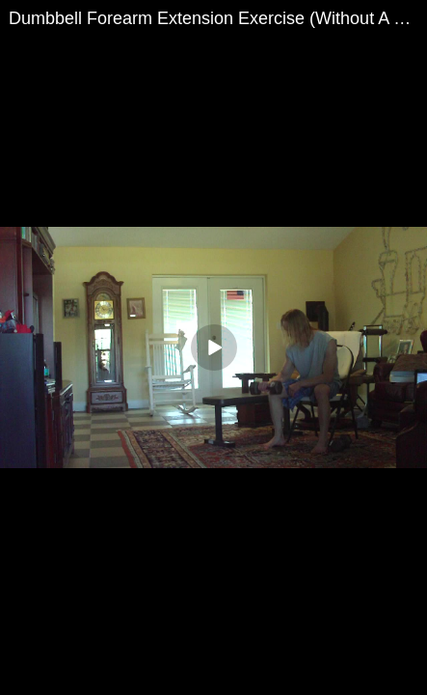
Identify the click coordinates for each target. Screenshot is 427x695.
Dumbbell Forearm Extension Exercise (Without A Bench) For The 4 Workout (218, 18)
